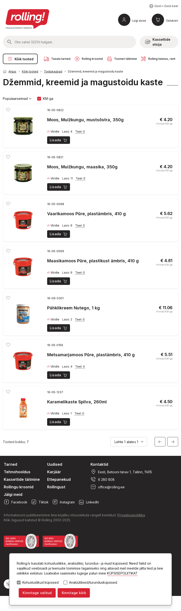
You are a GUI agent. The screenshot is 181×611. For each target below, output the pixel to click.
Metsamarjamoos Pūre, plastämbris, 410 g (91, 354)
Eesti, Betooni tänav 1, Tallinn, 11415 (121, 472)
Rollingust (56, 487)
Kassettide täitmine (22, 479)
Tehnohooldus (17, 471)
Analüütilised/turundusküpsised (93, 582)
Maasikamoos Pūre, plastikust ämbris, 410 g (93, 260)
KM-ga (48, 98)
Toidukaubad (53, 71)
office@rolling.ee (107, 487)
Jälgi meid (13, 494)
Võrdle (53, 131)
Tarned (10, 464)
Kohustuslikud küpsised (40, 582)
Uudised (54, 464)
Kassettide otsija (157, 41)
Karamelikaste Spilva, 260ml (77, 401)
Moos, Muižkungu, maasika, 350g (82, 166)
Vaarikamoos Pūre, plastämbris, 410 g (86, 213)
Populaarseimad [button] (17, 98)
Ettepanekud (59, 479)
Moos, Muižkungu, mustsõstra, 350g (85, 119)
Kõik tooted (20, 59)
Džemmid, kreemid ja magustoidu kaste (95, 71)
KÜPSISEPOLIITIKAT (122, 573)
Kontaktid (99, 464)
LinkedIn (88, 502)
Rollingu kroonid (18, 487)
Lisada (59, 140)
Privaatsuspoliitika (131, 515)
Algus (12, 71)
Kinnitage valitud (37, 593)
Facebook (15, 502)
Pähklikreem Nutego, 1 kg (73, 307)
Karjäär (54, 471)
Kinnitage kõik (74, 593)
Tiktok (40, 502)
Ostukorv (172, 20)
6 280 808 (102, 479)
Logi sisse (139, 20)
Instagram (63, 502)
